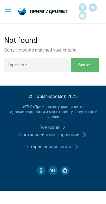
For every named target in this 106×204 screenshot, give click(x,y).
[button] (53, 127)
